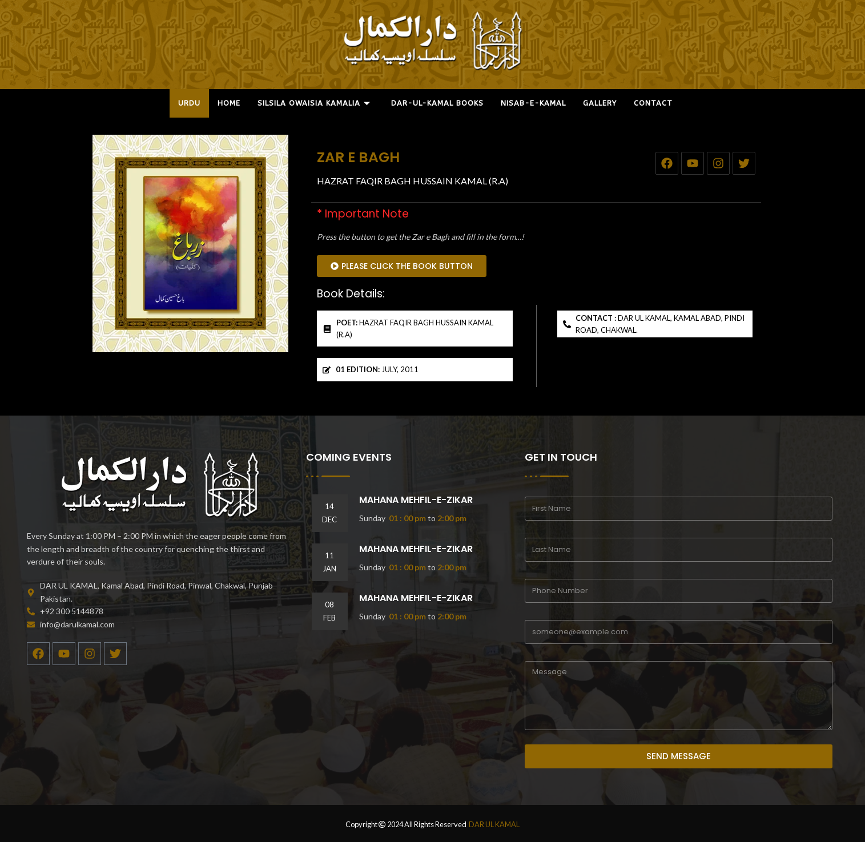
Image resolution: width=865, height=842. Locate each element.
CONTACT (653, 103)
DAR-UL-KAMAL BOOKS (437, 103)
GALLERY (600, 103)
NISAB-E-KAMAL (533, 103)
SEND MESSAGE (678, 756)
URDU (189, 103)
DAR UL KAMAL (494, 824)
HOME (229, 103)
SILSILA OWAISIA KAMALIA (314, 103)
